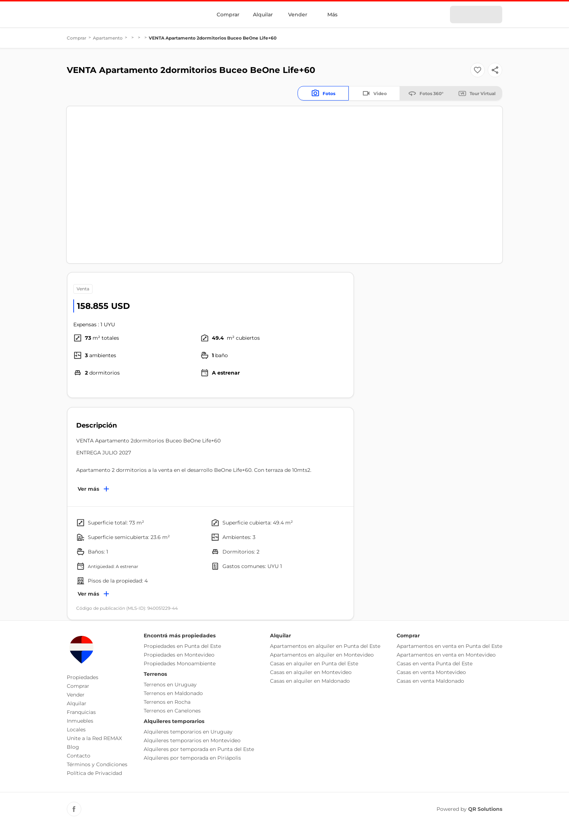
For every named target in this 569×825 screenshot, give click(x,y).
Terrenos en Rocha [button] (167, 702)
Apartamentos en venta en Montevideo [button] (446, 655)
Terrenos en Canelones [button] (172, 710)
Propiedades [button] (82, 677)
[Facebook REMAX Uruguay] (74, 809)
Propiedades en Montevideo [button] (179, 655)
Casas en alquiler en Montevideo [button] (311, 672)
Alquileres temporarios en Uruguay (188, 731)
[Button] (495, 70)
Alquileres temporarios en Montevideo (192, 740)
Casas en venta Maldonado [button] (430, 681)
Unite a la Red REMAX (94, 738)
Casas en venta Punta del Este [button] (434, 663)
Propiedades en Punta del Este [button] (182, 646)
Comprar (228, 14)
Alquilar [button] (76, 703)
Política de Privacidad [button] (94, 773)
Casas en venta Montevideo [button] (431, 672)
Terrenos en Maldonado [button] (173, 693)
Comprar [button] (78, 686)
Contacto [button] (78, 755)
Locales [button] (76, 729)
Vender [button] (76, 694)
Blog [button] (73, 747)
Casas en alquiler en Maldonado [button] (310, 681)
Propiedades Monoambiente (180, 663)
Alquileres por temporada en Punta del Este (199, 749)
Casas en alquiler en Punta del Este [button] (314, 663)
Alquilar (263, 14)
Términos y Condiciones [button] (97, 764)
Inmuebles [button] (80, 721)
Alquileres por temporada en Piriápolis (192, 758)
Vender (297, 14)
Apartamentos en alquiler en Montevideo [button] (322, 655)
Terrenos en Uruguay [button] (170, 684)
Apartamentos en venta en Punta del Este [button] (449, 646)
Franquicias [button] (81, 712)
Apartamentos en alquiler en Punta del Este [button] (325, 646)
